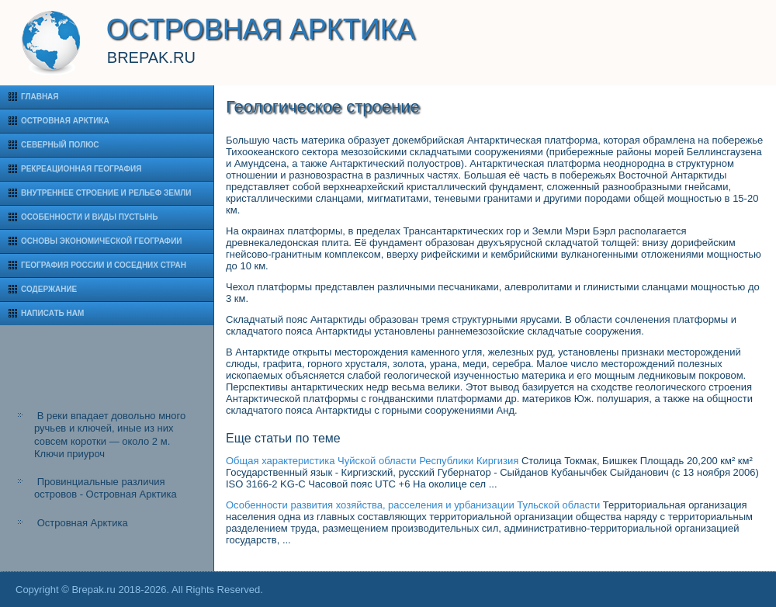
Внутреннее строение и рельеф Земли (106, 193)
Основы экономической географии (101, 241)
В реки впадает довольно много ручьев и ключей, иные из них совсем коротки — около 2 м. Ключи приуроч (109, 435)
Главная (40, 96)
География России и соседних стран (103, 265)
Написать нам (52, 313)
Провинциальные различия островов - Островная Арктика (105, 488)
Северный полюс (60, 144)
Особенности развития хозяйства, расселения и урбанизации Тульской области (413, 505)
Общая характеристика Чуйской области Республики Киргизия (372, 461)
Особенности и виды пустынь (89, 217)
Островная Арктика (65, 120)
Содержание (49, 289)
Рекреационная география (81, 169)
